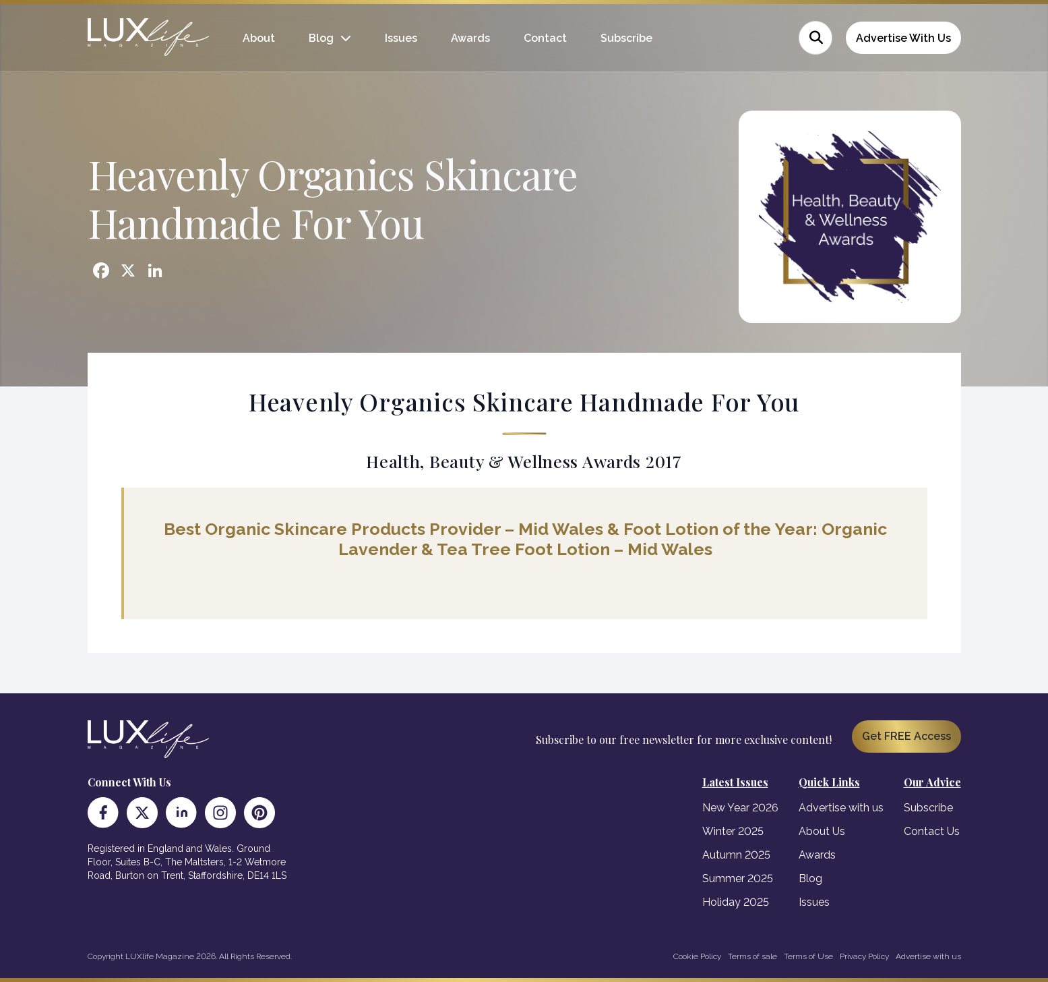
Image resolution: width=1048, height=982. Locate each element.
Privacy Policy (864, 956)
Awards (470, 38)
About (259, 38)
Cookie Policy (697, 956)
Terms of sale (752, 956)
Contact (545, 38)
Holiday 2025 (735, 902)
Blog (321, 38)
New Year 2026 (740, 807)
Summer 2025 (737, 878)
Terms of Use (808, 956)
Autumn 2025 (736, 854)
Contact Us (932, 831)
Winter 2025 (733, 831)
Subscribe (626, 38)
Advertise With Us (903, 38)
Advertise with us (841, 807)
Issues (401, 38)
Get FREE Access (906, 736)
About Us (822, 831)
